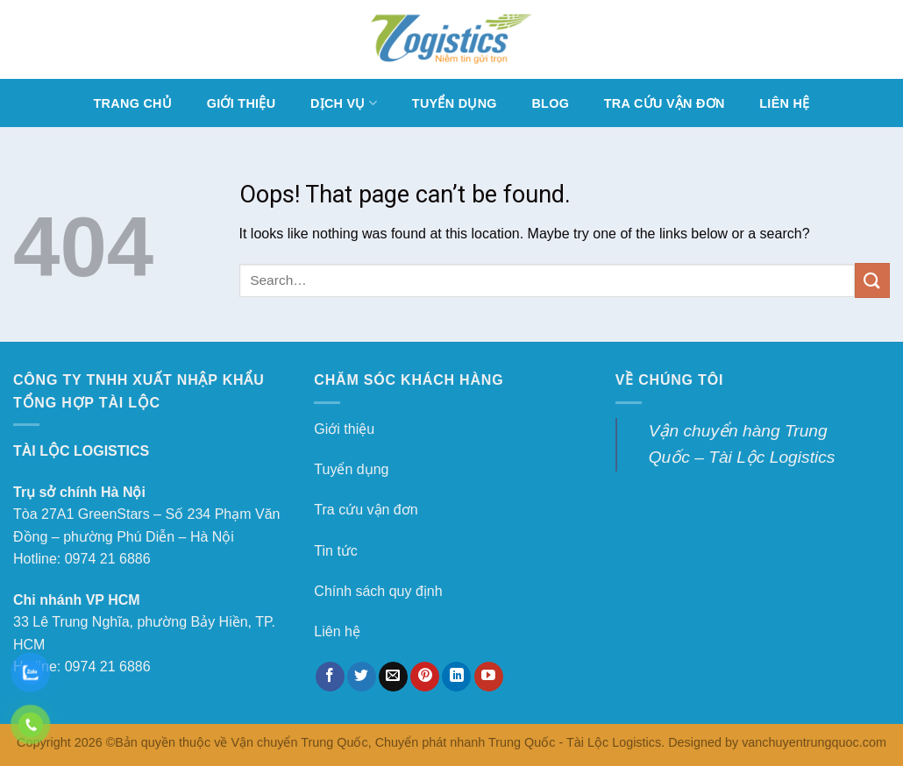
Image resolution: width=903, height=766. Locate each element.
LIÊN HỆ (784, 103)
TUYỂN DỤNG (454, 103)
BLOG (550, 103)
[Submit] (872, 280)
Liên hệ (337, 631)
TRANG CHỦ (133, 103)
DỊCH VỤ (343, 103)
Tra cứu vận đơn (365, 509)
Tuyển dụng (351, 469)
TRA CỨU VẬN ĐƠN (664, 103)
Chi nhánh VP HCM (76, 599)
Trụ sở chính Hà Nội (79, 492)
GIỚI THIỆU (241, 103)
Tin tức (336, 550)
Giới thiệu (344, 429)
